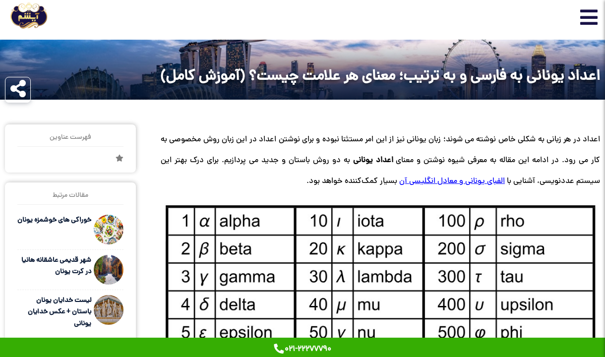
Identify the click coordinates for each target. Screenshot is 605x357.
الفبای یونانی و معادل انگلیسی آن (452, 181)
